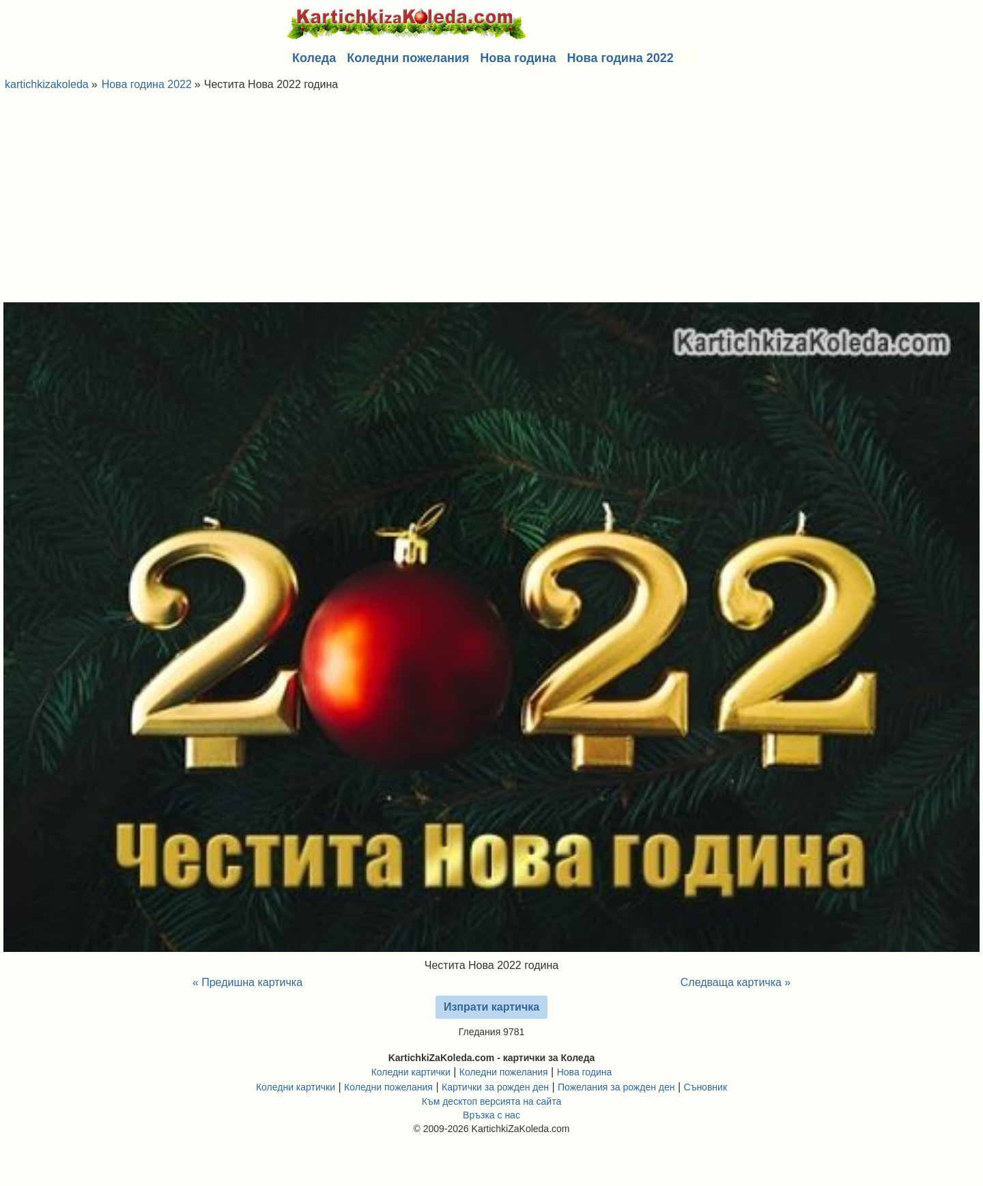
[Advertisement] (491, 199)
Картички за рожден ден (495, 1087)
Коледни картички (411, 1072)
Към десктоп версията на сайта (491, 1101)
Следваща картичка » (736, 982)
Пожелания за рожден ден (616, 1087)
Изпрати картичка (491, 1007)
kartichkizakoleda (47, 84)
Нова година (518, 58)
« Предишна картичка (247, 982)
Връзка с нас (491, 1115)
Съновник (706, 1087)
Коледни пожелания (408, 58)
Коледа (314, 58)
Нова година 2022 (620, 58)
